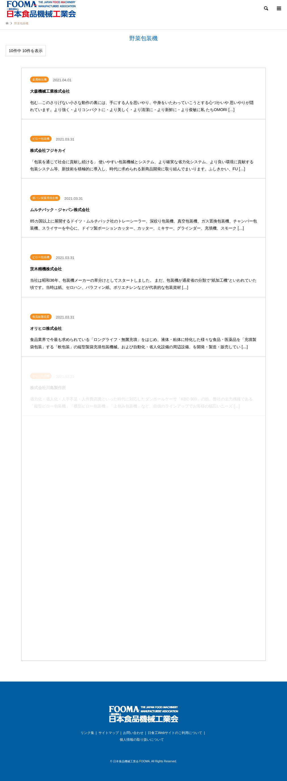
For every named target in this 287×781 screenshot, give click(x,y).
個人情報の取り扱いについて (142, 740)
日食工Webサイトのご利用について (175, 733)
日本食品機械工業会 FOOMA (131, 761)
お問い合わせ (133, 733)
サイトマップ (108, 733)
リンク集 (87, 733)
